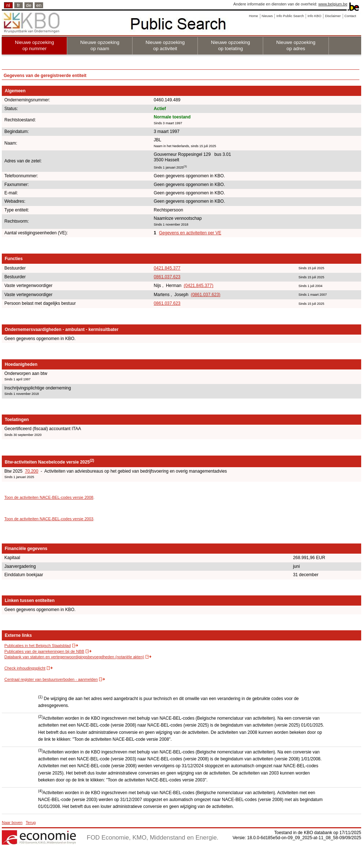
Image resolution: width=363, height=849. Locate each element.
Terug (31, 822)
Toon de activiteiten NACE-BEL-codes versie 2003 (48, 519)
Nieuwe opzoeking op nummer (34, 45)
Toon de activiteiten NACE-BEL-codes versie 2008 (48, 497)
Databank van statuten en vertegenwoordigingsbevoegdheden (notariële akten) (74, 657)
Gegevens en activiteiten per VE (190, 232)
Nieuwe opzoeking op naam (99, 45)
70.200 (31, 471)
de (29, 5)
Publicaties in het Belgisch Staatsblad (37, 645)
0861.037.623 (167, 276)
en (39, 5)
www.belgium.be (332, 4)
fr (18, 5)
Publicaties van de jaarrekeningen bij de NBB (44, 651)
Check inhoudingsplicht (24, 668)
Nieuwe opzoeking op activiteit (165, 45)
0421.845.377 (167, 268)
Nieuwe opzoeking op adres (295, 45)
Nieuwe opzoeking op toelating (230, 45)
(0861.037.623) (205, 294)
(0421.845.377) (198, 285)
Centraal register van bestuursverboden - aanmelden (51, 679)
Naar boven (12, 822)
